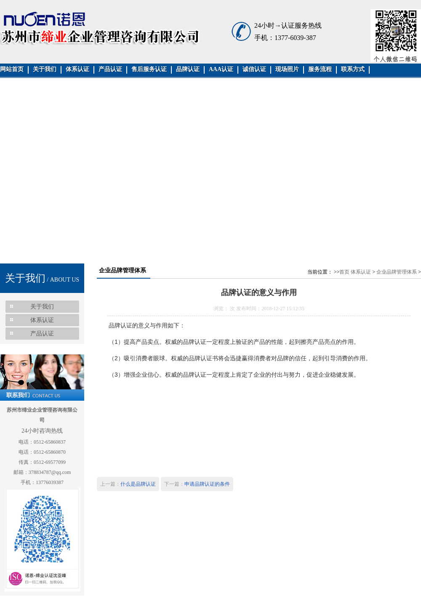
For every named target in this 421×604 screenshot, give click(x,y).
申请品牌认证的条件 (207, 484)
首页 (344, 272)
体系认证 (361, 272)
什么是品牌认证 (138, 484)
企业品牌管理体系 (396, 272)
